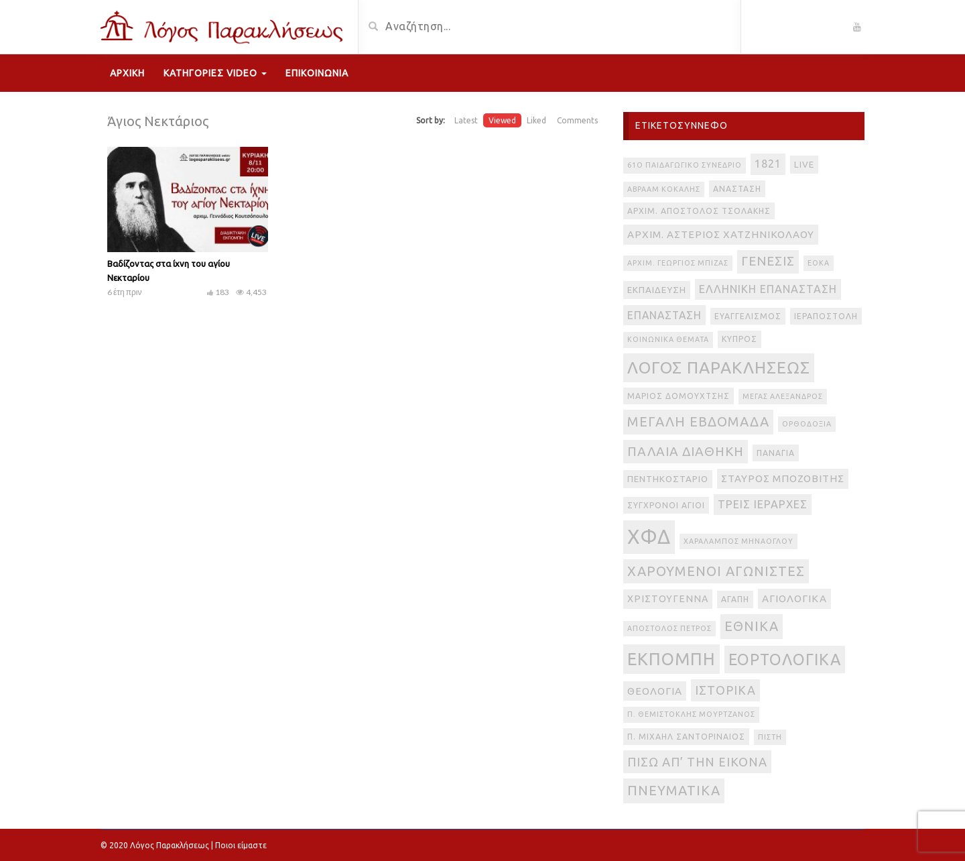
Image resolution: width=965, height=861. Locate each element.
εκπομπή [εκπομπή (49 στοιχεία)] (671, 659)
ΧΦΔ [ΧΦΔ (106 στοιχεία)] (649, 537)
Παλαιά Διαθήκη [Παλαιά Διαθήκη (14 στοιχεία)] (685, 451)
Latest (466, 120)
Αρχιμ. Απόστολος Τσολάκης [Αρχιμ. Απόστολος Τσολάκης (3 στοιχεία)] (699, 211)
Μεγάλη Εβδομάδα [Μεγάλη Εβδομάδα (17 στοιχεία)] (698, 421)
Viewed (502, 120)
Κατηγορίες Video (215, 73)
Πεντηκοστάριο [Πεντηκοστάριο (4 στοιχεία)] (667, 479)
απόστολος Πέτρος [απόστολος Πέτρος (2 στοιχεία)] (669, 628)
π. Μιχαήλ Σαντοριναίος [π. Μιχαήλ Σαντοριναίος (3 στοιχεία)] (686, 736)
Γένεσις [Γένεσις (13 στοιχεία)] (768, 261)
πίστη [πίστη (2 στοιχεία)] (770, 737)
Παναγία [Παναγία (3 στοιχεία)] (776, 453)
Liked (536, 120)
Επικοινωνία (316, 73)
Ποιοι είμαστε (241, 845)
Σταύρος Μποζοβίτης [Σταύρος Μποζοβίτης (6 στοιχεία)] (782, 478)
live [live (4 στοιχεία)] (804, 165)
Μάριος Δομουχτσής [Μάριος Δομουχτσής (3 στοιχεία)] (678, 396)
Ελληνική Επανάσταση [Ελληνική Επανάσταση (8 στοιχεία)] (768, 289)
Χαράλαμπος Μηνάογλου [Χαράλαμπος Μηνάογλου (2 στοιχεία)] (738, 541)
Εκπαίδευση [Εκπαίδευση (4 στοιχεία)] (656, 290)
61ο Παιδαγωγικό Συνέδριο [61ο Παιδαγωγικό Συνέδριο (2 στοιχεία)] (684, 165)
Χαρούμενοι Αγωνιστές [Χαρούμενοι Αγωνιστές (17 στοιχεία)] (716, 571)
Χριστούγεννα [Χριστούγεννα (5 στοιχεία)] (667, 598)
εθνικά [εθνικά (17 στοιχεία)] (751, 626)
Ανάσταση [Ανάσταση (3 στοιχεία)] (737, 188)
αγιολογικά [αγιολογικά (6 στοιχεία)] (794, 598)
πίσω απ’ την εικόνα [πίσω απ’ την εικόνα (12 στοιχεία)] (697, 761)
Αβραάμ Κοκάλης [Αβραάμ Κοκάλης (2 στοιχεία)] (663, 189)
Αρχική (127, 73)
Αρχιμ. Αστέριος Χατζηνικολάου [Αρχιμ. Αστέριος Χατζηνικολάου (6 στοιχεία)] (720, 234)
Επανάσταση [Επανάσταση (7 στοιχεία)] (664, 315)
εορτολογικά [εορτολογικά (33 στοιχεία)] (784, 659)
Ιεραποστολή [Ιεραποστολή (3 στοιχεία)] (826, 316)
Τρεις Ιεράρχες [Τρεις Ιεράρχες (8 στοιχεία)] (763, 504)
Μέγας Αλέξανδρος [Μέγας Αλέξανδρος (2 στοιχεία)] (783, 396)
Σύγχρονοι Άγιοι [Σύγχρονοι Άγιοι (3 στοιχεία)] (666, 505)
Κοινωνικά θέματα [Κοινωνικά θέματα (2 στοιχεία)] (668, 339)
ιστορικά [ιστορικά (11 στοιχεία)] (725, 690)
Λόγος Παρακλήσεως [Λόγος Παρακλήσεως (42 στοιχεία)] (718, 367)
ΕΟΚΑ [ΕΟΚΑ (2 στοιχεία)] (819, 263)
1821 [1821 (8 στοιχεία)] (768, 164)
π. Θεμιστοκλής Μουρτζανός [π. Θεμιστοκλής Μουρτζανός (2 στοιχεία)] (691, 714)
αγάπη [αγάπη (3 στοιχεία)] (735, 599)
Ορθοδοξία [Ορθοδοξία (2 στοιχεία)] (807, 424)
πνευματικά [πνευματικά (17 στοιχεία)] (673, 790)
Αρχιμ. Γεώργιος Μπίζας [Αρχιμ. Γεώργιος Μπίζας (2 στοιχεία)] (677, 263)
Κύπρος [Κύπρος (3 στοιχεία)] (739, 339)
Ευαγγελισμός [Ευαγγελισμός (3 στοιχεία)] (747, 316)
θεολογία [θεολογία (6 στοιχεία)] (654, 691)
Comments (577, 120)
